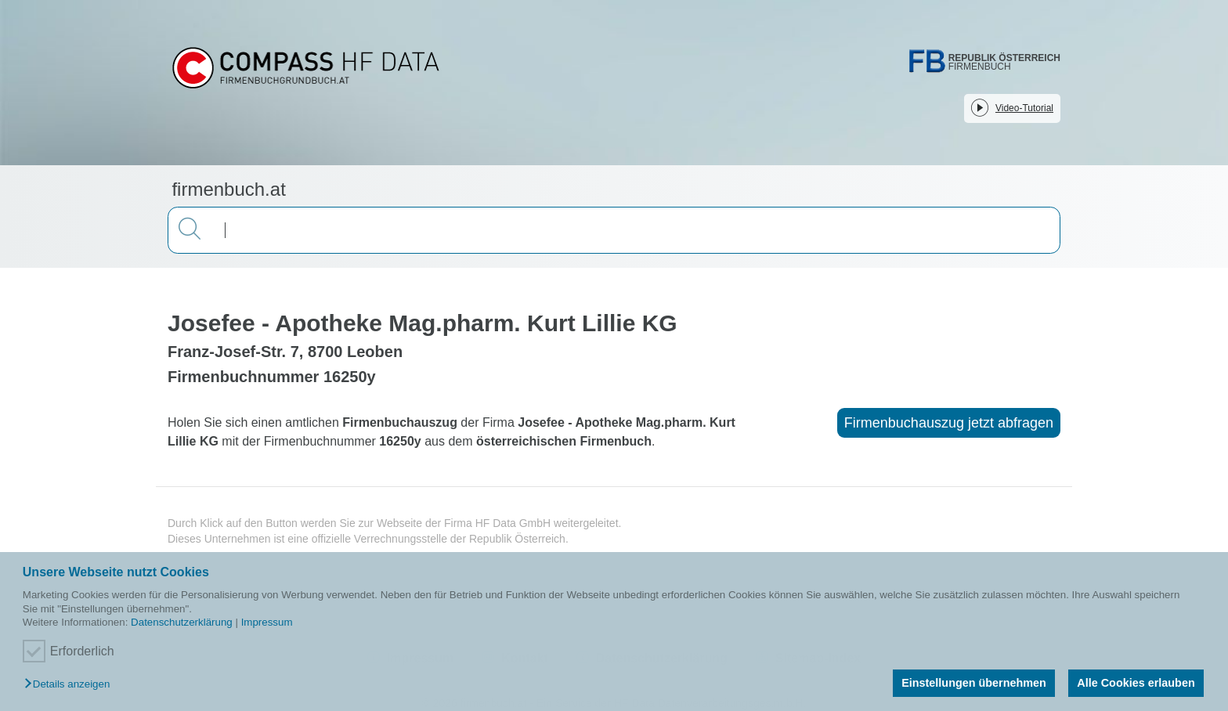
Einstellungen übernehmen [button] (973, 683)
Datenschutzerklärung (182, 622)
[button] (71, 684)
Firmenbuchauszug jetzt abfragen (948, 423)
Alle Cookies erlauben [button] (1135, 683)
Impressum (267, 622)
